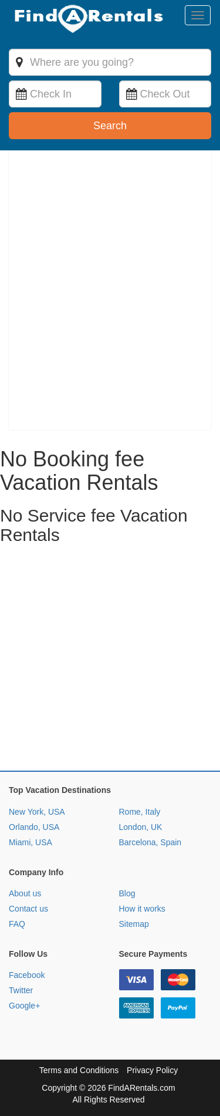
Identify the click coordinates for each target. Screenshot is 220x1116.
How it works (142, 908)
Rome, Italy (140, 811)
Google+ (24, 1005)
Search (110, 126)
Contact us (28, 908)
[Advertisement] (110, 660)
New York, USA (37, 811)
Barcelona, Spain (150, 842)
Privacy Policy (152, 1070)
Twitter (21, 990)
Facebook (27, 975)
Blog (127, 893)
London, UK (141, 827)
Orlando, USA (34, 827)
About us (25, 893)
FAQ (17, 924)
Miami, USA (30, 842)
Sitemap (134, 924)
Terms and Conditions (79, 1070)
